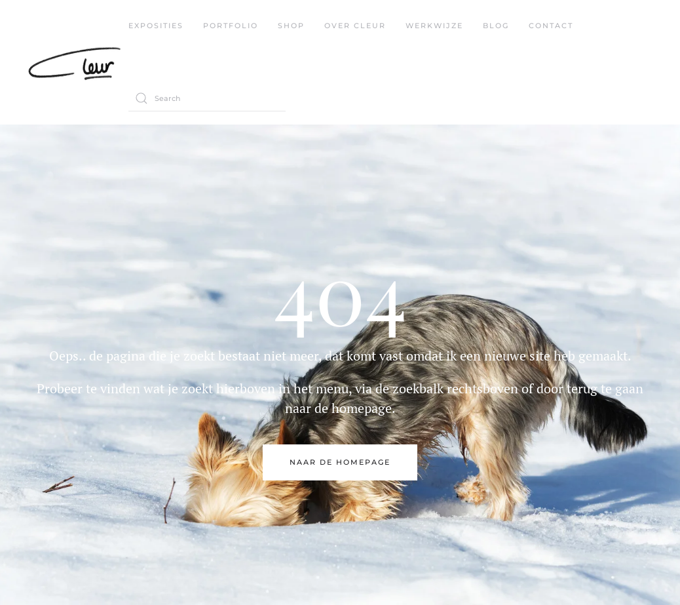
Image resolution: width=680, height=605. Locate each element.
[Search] (207, 98)
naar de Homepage (340, 462)
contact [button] (551, 25)
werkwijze (434, 25)
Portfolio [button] (230, 25)
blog (496, 25)
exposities (155, 25)
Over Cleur (355, 25)
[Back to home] (77, 62)
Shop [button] (291, 25)
